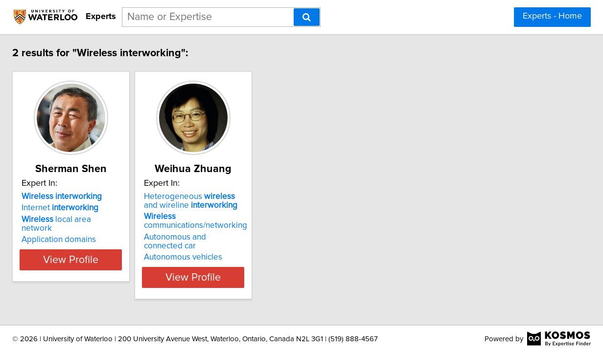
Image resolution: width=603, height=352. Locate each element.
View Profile (152, 268)
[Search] (307, 17)
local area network (141, 219)
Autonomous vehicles (276, 248)
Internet (129, 207)
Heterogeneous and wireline (290, 201)
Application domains (128, 230)
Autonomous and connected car (295, 237)
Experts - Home (552, 16)
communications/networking (289, 221)
